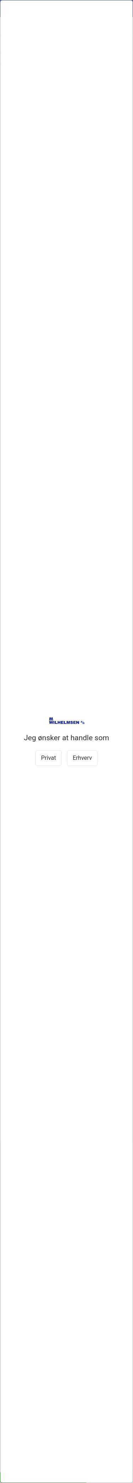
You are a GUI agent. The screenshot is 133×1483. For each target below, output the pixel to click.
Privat (48, 757)
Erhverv (82, 757)
